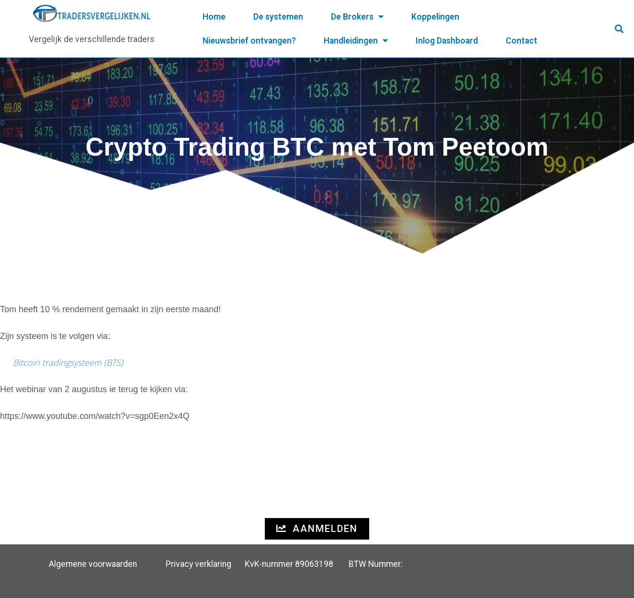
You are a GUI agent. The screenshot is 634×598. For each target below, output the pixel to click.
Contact (521, 40)
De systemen (278, 17)
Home (214, 17)
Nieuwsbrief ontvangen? (249, 40)
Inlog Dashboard (447, 40)
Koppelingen (435, 17)
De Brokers (357, 17)
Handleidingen (356, 41)
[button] (619, 29)
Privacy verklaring (198, 564)
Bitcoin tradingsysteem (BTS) (68, 362)
